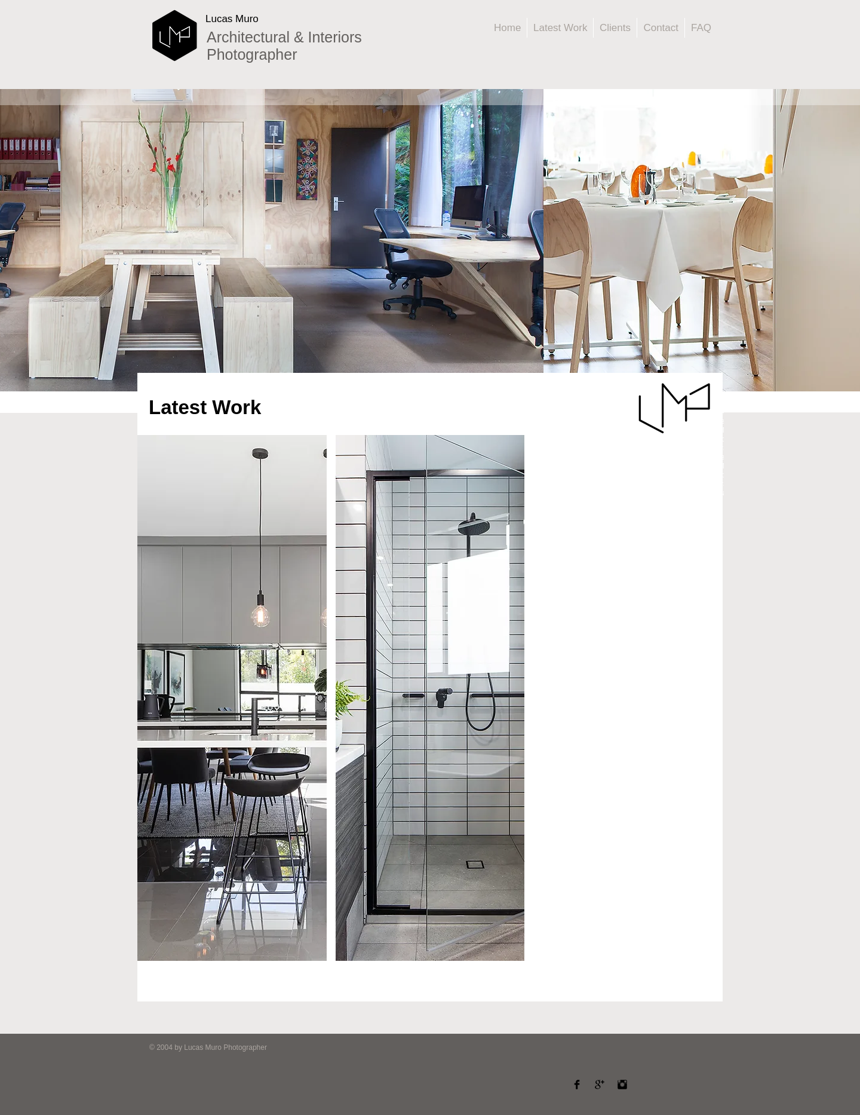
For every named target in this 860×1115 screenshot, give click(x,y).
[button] (232, 698)
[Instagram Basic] (622, 1084)
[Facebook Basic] (577, 1084)
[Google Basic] (599, 1084)
